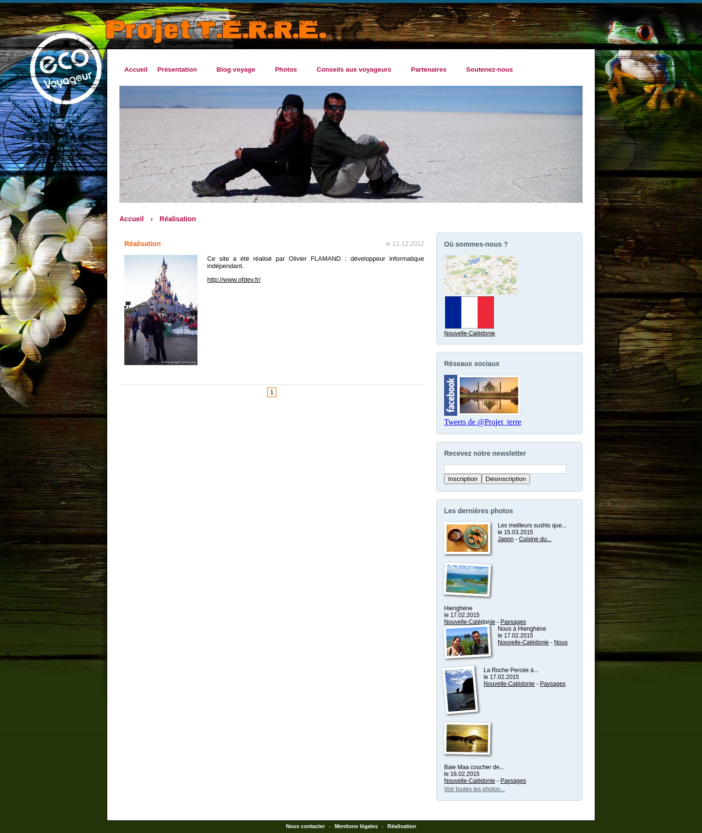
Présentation (180, 70)
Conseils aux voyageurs (356, 70)
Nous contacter (305, 826)
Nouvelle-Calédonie (469, 330)
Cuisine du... (535, 539)
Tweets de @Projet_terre (482, 422)
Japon (506, 539)
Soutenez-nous (489, 69)
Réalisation (177, 219)
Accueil (136, 69)
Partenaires (431, 70)
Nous (560, 642)
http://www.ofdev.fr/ (234, 279)
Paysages (513, 622)
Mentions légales (356, 826)
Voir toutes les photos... (474, 789)
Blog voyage (238, 70)
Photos (288, 70)
